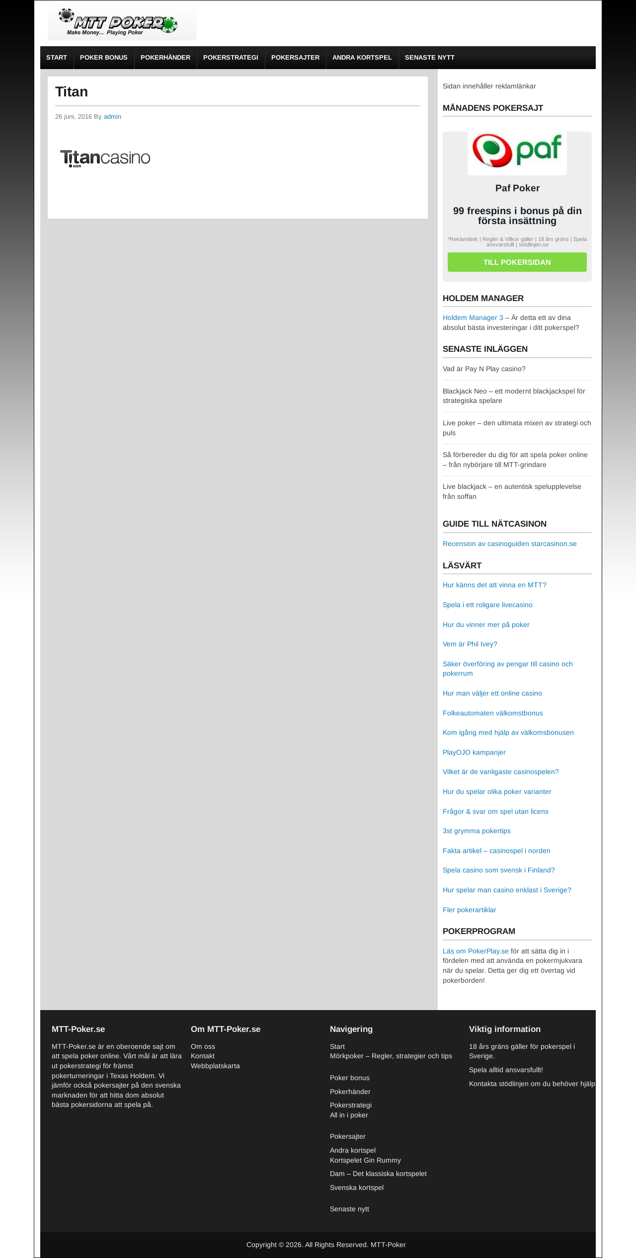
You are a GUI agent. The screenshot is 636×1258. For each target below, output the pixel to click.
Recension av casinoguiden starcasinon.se (510, 544)
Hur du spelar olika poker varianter (497, 791)
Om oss (203, 1046)
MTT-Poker (388, 1245)
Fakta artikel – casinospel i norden (497, 851)
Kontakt (203, 1056)
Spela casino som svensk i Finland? (499, 870)
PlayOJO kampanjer (474, 752)
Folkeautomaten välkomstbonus (493, 713)
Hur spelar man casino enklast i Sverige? (507, 890)
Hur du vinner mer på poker (486, 625)
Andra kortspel (362, 57)
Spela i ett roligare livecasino (488, 605)
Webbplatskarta (215, 1066)
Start (56, 57)
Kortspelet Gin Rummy (365, 1160)
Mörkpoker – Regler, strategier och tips (391, 1056)
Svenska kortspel (357, 1187)
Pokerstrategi (230, 57)
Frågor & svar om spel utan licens (496, 811)
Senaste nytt (430, 57)
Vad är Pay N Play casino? (484, 369)
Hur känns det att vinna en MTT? (495, 585)
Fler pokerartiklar (469, 910)
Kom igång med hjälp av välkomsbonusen (508, 732)
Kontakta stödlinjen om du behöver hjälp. (533, 1084)
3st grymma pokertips (477, 831)
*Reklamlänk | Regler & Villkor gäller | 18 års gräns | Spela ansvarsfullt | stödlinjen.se (517, 241)
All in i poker (349, 1115)
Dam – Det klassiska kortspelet (378, 1174)
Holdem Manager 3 (473, 317)
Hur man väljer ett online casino (492, 693)
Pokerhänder (165, 57)
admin (112, 116)
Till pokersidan (517, 262)
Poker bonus (104, 57)
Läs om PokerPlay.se (476, 951)
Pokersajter (295, 57)
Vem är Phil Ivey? (470, 644)
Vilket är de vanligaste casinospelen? (501, 772)
